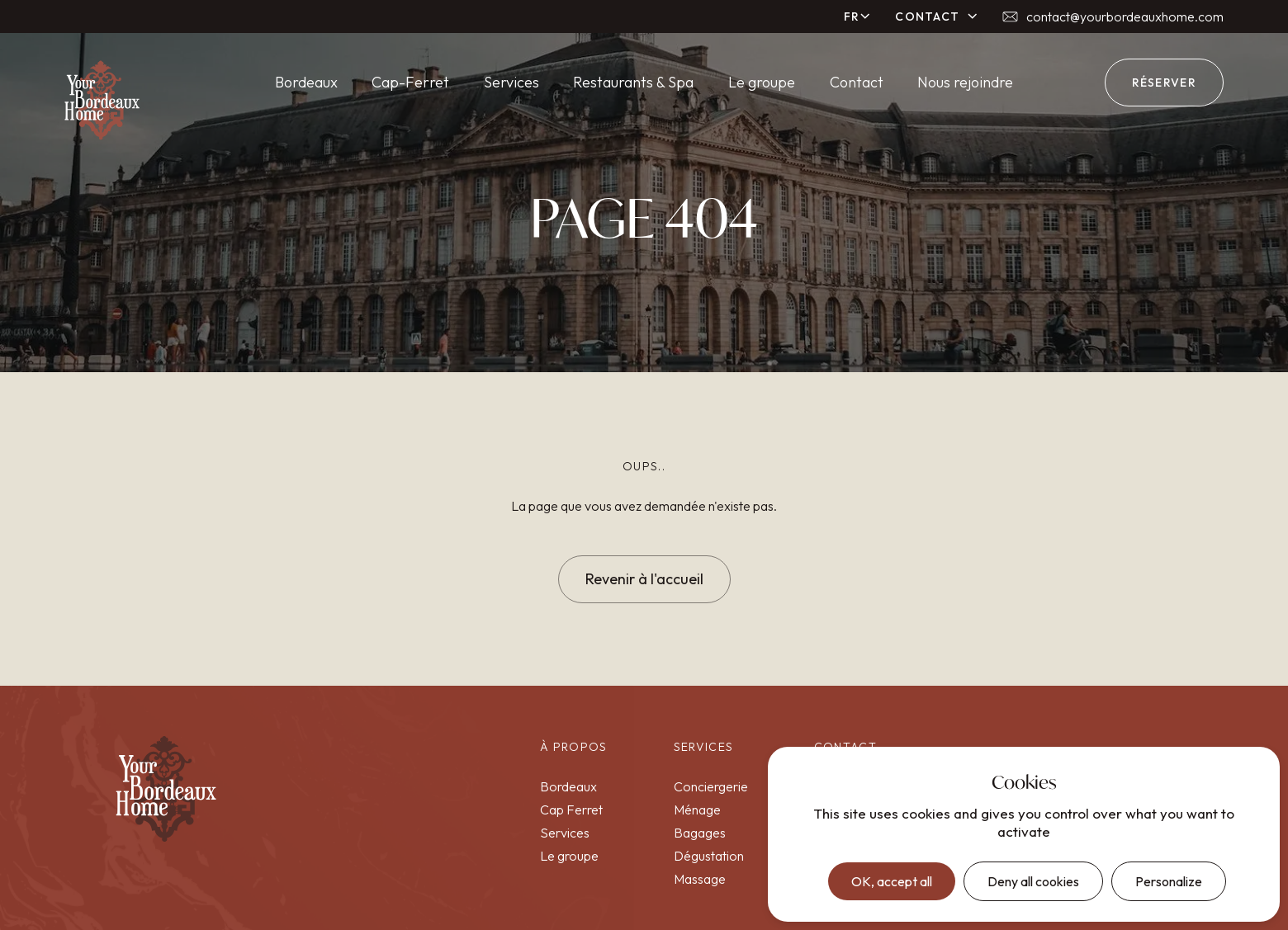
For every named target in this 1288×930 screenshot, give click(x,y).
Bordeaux (306, 82)
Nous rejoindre (965, 82)
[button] (857, 16)
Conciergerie (711, 786)
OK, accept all (891, 881)
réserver (1164, 82)
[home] (102, 100)
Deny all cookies (1033, 881)
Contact (856, 82)
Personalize (1168, 881)
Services (511, 82)
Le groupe (761, 82)
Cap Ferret (571, 809)
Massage (700, 879)
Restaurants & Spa (633, 82)
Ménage (697, 809)
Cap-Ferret (410, 82)
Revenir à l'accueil (644, 578)
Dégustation (709, 855)
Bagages (700, 832)
